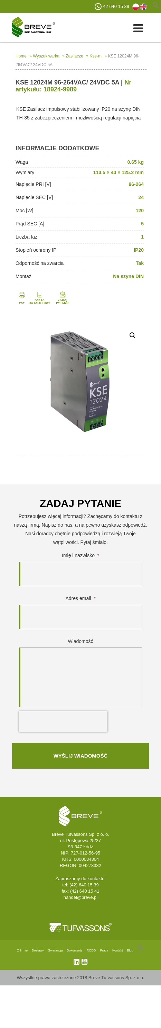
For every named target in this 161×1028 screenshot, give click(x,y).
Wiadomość (80, 641)
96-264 (136, 184)
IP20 (139, 250)
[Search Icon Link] (140, 950)
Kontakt (117, 950)
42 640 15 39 (116, 6)
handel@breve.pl (80, 897)
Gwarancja (55, 950)
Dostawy (38, 950)
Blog (130, 950)
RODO (91, 950)
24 (141, 197)
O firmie (22, 950)
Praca (104, 950)
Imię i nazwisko (80, 555)
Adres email (81, 598)
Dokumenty (75, 950)
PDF (22, 303)
